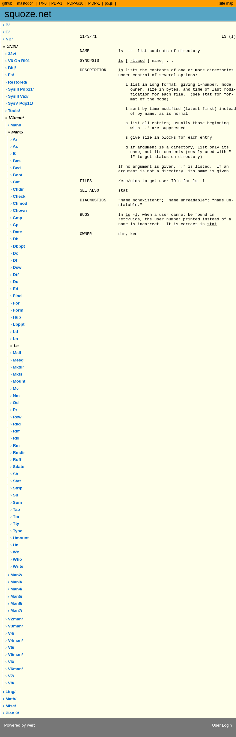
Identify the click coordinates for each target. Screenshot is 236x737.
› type (16, 531)
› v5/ (10, 647)
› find (16, 296)
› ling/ (9, 691)
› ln (14, 338)
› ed (14, 288)
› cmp (16, 217)
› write (16, 566)
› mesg (17, 360)
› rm (15, 445)
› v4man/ (14, 640)
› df (13, 260)
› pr (13, 409)
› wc (14, 552)
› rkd (15, 424)
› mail (15, 352)
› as (14, 146)
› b (13, 153)
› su (14, 495)
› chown (18, 210)
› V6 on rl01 (18, 60)
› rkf (15, 431)
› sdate (17, 466)
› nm (15, 395)
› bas (15, 161)
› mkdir (17, 367)
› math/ (10, 699)
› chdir (17, 189)
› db (14, 239)
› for (15, 303)
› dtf (14, 274)
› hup (15, 317)
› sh (14, 474)
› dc (14, 253)
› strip (16, 488)
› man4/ (15, 589)
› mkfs (16, 374)
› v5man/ (14, 654)
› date (16, 232)
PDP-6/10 (75, 3)
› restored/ (17, 82)
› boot (16, 175)
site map (226, 3)
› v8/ (10, 683)
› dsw (16, 267)
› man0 (14, 125)
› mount (17, 381)
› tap (15, 509)
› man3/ (15, 582)
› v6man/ (14, 669)
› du (14, 281)
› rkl (15, 438)
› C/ (6, 32)
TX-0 (42, 3)
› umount (19, 538)
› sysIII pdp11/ (20, 89)
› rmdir (17, 452)
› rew (16, 417)
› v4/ (10, 633)
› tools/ (13, 110)
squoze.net (28, 14)
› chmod (19, 203)
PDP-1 (56, 3)
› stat (15, 481)
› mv (14, 388)
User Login (222, 725)
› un (14, 545)
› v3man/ (14, 626)
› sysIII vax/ (17, 96)
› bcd (15, 168)
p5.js (109, 3)
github (7, 3)
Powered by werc (19, 725)
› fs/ (10, 75)
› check (17, 196)
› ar (13, 139)
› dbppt (17, 246)
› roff (15, 459)
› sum (16, 502)
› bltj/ (11, 67)
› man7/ (15, 610)
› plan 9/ (11, 713)
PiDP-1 (94, 3)
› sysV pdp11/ (19, 103)
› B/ (6, 25)
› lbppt (17, 324)
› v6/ (10, 662)
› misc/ (9, 706)
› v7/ (10, 676)
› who (16, 559)
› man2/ (15, 575)
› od (14, 402)
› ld (14, 331)
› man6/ (15, 603)
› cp (14, 225)
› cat (15, 182)
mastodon (25, 3)
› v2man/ (14, 619)
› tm (14, 516)
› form (17, 310)
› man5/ (15, 596)
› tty (14, 523)
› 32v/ (11, 53)
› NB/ (8, 39)
